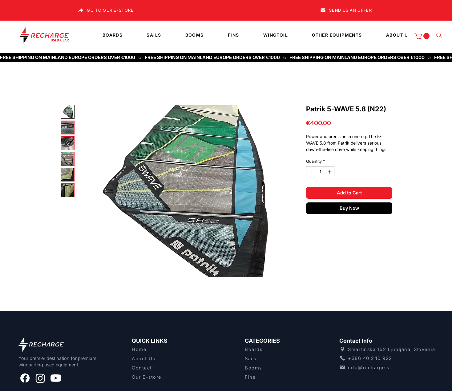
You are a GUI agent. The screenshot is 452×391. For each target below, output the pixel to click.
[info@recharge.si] (388, 367)
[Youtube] (56, 378)
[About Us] (158, 358)
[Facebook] (25, 378)
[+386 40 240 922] (388, 358)
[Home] (158, 349)
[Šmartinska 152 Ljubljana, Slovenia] (388, 349)
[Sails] (271, 358)
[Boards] (271, 349)
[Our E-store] (158, 376)
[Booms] (271, 367)
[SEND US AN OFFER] (346, 10)
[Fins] (271, 376)
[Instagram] (40, 378)
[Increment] (330, 171)
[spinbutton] (320, 171)
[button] (422, 36)
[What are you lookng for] (439, 35)
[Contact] (158, 367)
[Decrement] (310, 171)
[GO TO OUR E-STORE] (105, 10)
